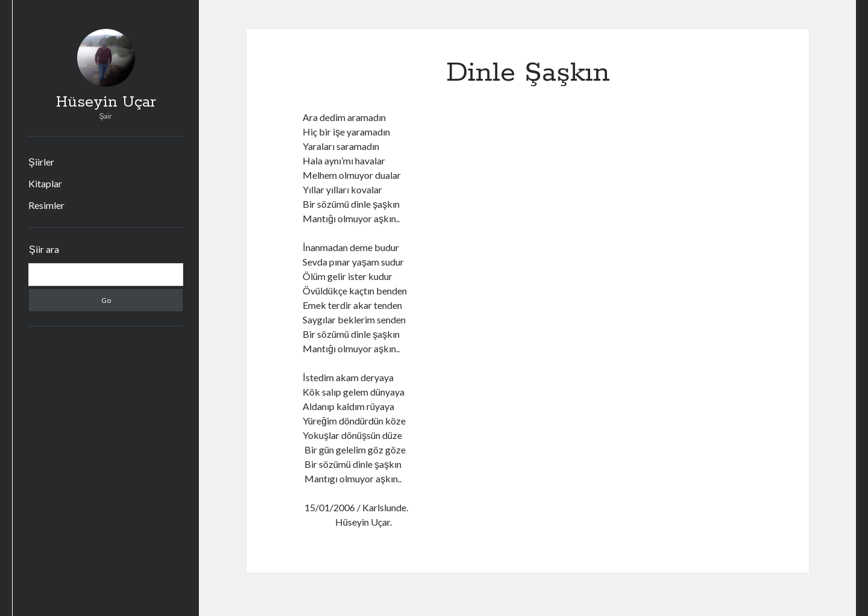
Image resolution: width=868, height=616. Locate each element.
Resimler (46, 205)
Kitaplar (45, 183)
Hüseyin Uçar (106, 102)
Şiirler (41, 161)
